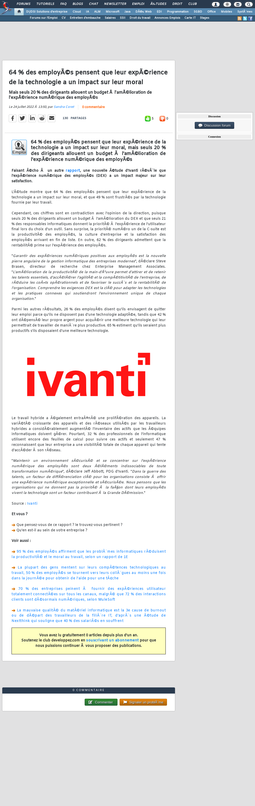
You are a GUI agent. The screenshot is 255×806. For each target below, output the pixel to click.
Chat (94, 4)
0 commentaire (93, 107)
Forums (23, 4)
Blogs (77, 4)
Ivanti (32, 503)
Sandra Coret (64, 107)
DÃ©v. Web (143, 12)
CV (64, 18)
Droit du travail (140, 18)
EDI (159, 12)
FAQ (63, 4)
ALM (97, 12)
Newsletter (115, 4)
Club (192, 4)
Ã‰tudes (158, 4)
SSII (122, 18)
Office (211, 12)
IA (87, 12)
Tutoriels (45, 4)
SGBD (198, 12)
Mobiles (226, 12)
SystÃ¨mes (244, 12)
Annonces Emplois (167, 18)
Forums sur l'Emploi (43, 18)
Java (127, 12)
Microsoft (112, 12)
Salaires (110, 18)
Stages (204, 18)
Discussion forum (214, 125)
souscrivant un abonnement (112, 640)
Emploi (138, 4)
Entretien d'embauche (85, 18)
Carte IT (190, 18)
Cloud (77, 12)
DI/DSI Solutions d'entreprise (46, 12)
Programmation (178, 12)
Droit (177, 4)
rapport (73, 170)
